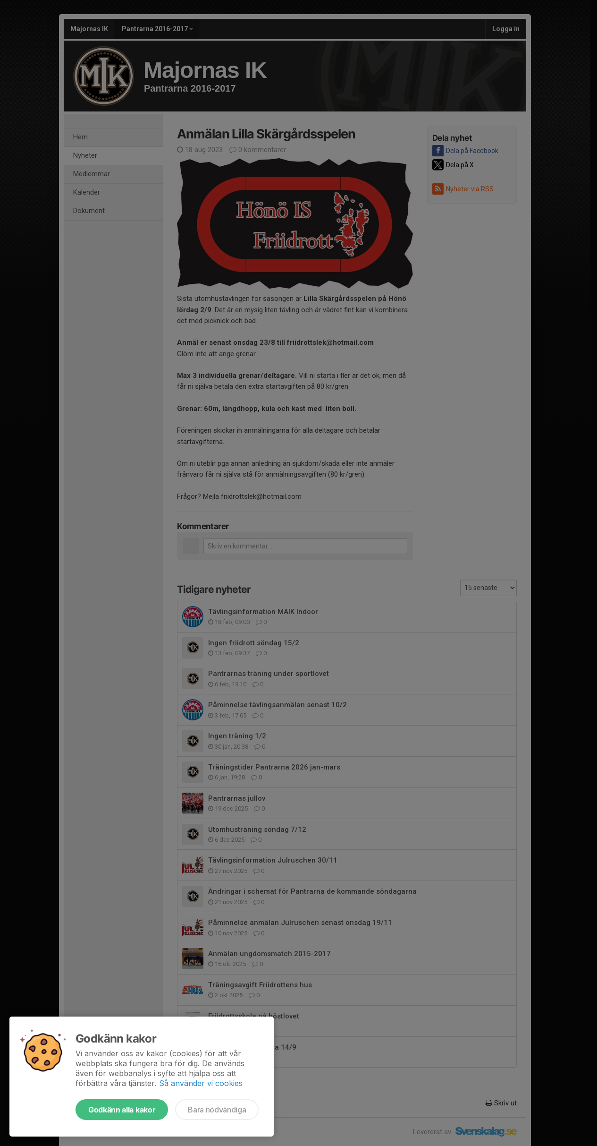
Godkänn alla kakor (121, 1109)
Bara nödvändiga (217, 1109)
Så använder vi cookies (201, 1083)
